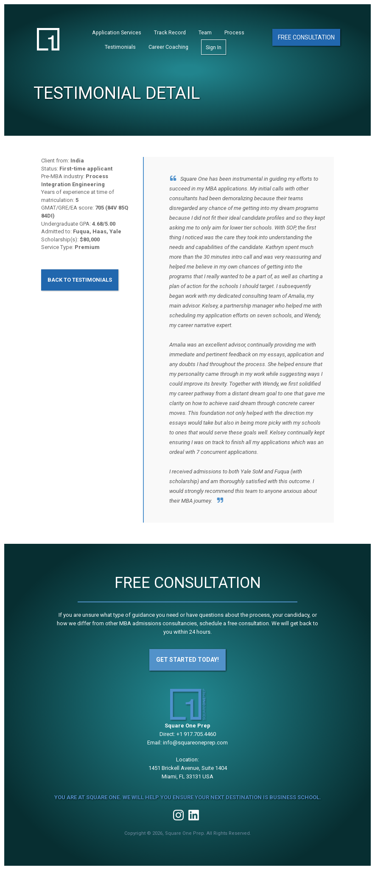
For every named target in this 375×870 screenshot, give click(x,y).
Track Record (170, 32)
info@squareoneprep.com (195, 742)
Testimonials (120, 47)
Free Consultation (306, 37)
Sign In (213, 47)
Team (205, 32)
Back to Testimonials (80, 280)
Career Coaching (168, 47)
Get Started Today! (187, 659)
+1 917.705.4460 (196, 734)
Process (234, 32)
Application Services (116, 32)
